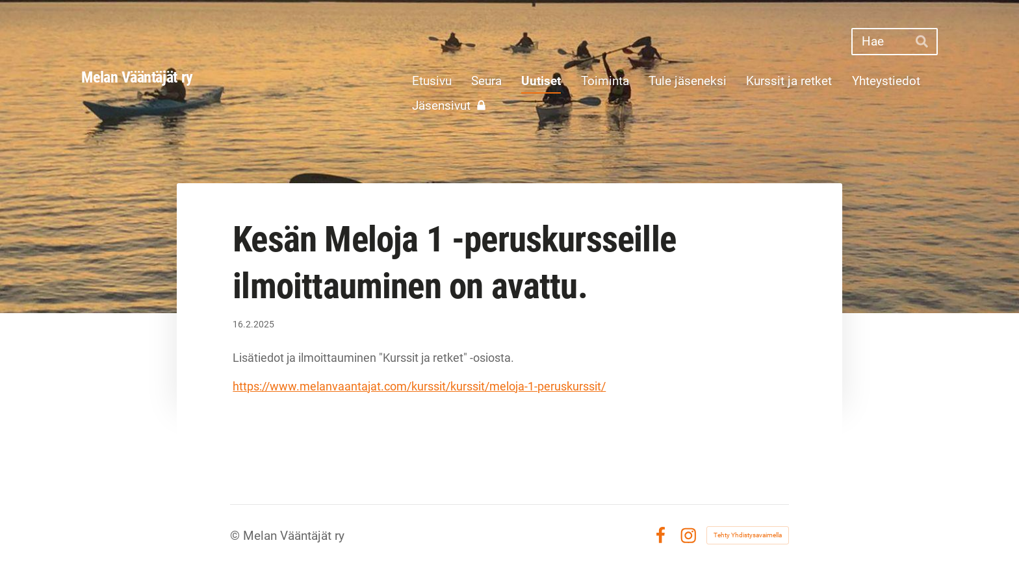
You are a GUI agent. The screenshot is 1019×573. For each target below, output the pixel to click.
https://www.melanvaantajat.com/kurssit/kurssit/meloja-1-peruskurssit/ (419, 386)
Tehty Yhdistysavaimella (748, 535)
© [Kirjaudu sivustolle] (236, 535)
